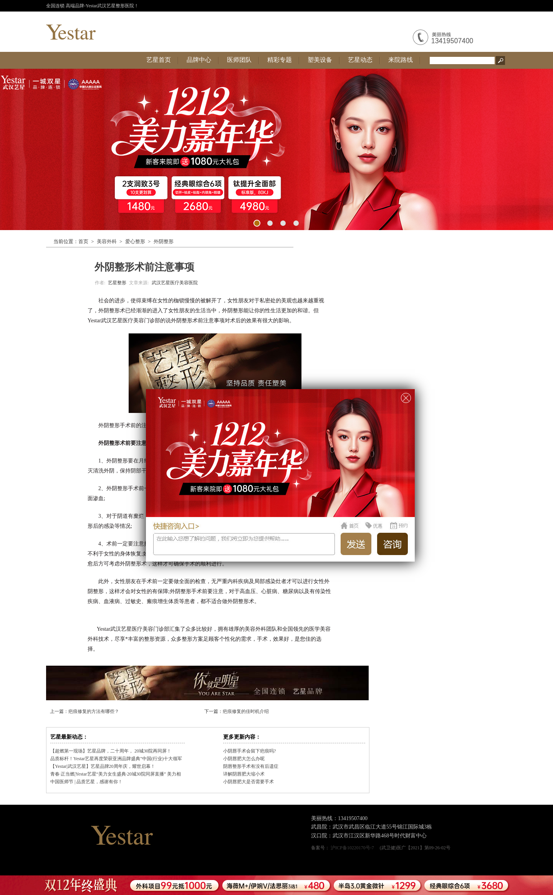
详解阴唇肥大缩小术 (244, 774)
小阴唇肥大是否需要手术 (248, 781)
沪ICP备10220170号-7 (352, 847)
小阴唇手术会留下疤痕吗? (249, 751)
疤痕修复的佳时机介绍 (246, 711)
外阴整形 (164, 241)
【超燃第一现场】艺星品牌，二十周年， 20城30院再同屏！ (110, 751)
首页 (83, 241)
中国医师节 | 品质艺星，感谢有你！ (86, 781)
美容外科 (107, 241)
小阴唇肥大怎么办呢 (244, 758)
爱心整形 (135, 241)
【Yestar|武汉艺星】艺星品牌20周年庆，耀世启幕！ (102, 766)
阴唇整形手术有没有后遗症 (250, 766)
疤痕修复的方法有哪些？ (93, 711)
